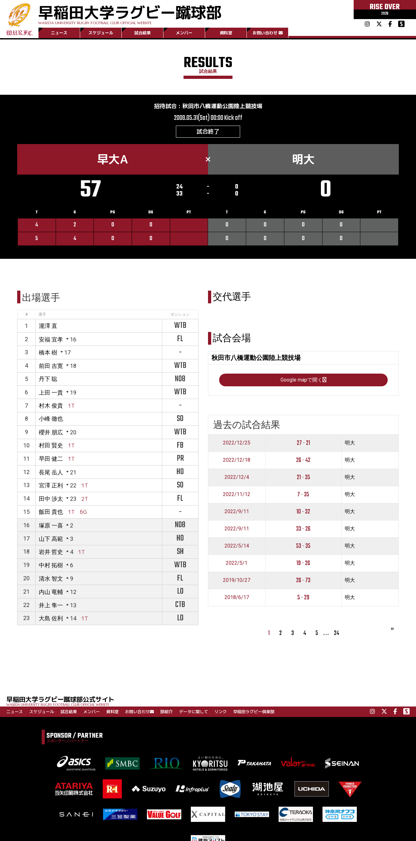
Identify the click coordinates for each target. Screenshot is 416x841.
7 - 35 (303, 495)
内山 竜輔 (51, 592)
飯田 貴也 (51, 511)
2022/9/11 (237, 511)
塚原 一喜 (51, 525)
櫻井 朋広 (51, 432)
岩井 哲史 (51, 551)
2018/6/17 (237, 597)
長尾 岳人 (51, 472)
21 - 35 (303, 477)
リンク (220, 711)
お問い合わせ (268, 33)
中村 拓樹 (51, 565)
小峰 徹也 (51, 418)
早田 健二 (51, 458)
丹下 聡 (48, 379)
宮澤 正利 (51, 485)
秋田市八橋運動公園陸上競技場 (222, 106)
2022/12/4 (237, 477)
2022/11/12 (236, 494)
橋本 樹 (48, 352)
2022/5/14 (237, 546)
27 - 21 (303, 443)
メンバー (184, 33)
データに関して (193, 711)
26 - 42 (303, 460)
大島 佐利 (51, 618)
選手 (42, 314)
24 (336, 633)
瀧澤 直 (48, 325)
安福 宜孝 (51, 339)
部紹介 (166, 711)
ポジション (180, 314)
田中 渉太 (51, 498)
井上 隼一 (51, 605)
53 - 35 (303, 546)
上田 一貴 (51, 392)
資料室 (226, 33)
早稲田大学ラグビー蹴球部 (129, 13)
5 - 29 (303, 598)
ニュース (59, 33)
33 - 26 (303, 529)
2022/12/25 (236, 443)
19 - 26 (303, 563)
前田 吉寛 (51, 365)
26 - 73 (303, 580)
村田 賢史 (51, 445)
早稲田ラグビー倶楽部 (253, 711)
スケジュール (100, 33)
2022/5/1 (236, 563)
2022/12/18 (236, 460)
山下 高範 (51, 538)
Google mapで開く (303, 380)
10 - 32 (303, 512)
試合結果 (142, 33)
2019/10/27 (236, 580)
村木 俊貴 (51, 405)
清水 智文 (51, 578)
